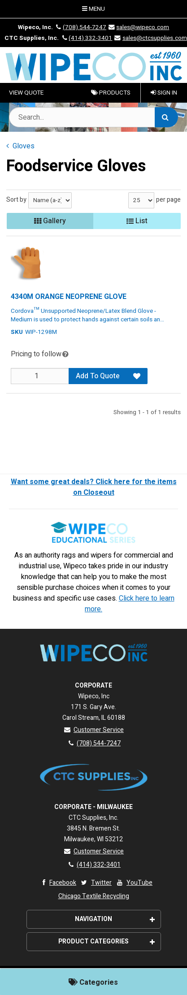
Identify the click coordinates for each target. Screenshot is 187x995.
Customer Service (93, 730)
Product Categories (106, 941)
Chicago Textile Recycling (93, 896)
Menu (93, 8)
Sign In (164, 92)
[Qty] (40, 376)
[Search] (166, 117)
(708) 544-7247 (80, 27)
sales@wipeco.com (138, 27)
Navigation (115, 919)
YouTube (133, 882)
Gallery (50, 221)
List (137, 221)
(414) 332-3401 (86, 38)
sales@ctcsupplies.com (150, 38)
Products (110, 92)
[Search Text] (93, 117)
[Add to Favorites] (137, 376)
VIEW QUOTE (26, 92)
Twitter (96, 882)
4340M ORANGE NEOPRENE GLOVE (68, 297)
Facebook (57, 882)
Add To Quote (98, 376)
